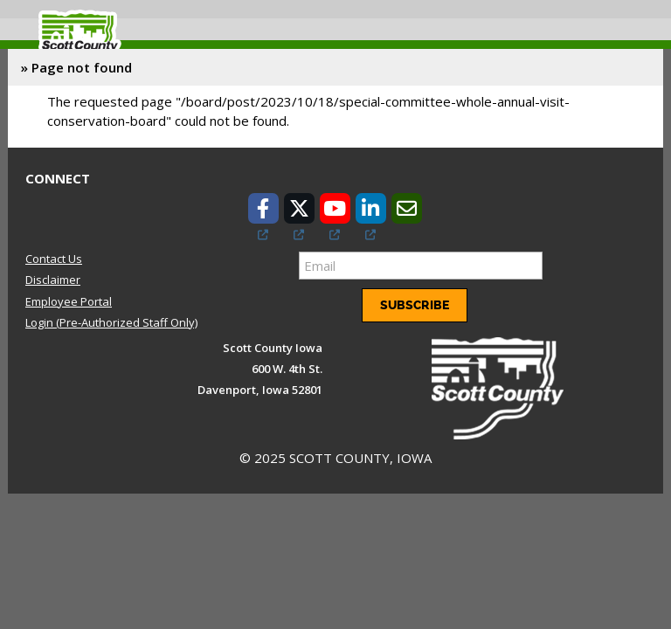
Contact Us (53, 258)
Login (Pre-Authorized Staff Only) (111, 322)
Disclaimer (52, 279)
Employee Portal (68, 301)
